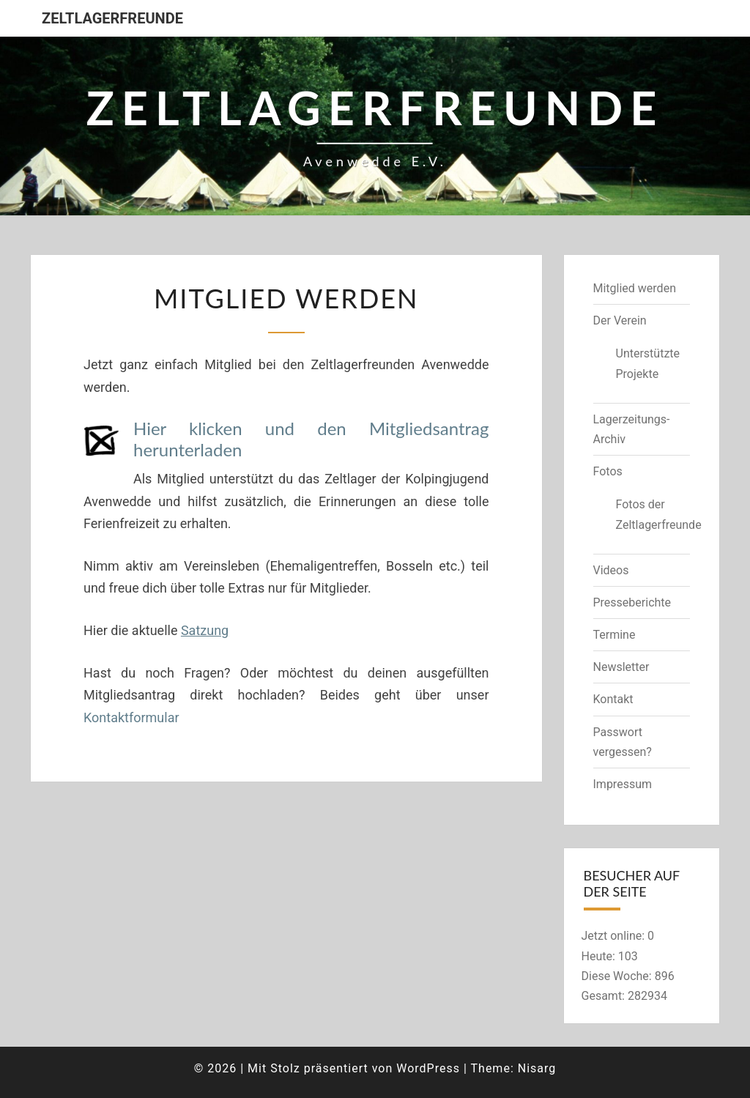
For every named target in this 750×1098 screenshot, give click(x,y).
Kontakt (613, 699)
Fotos (608, 471)
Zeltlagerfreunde (112, 18)
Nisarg (537, 1068)
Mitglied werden (634, 288)
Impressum (623, 784)
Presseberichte (632, 602)
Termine (614, 635)
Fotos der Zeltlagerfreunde (653, 514)
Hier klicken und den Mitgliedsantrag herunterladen (311, 439)
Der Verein (620, 320)
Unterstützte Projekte (648, 363)
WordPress (428, 1068)
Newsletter (621, 667)
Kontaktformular (131, 717)
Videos (611, 570)
